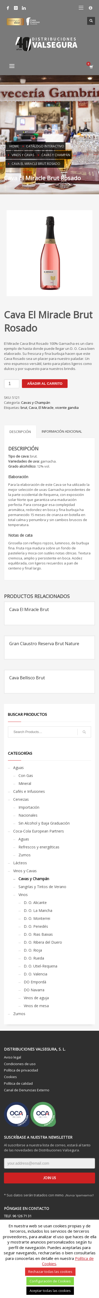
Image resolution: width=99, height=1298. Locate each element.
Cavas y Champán (35, 402)
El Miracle (46, 407)
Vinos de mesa (36, 1005)
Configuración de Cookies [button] (50, 1281)
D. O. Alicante (35, 902)
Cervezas (21, 799)
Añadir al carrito (44, 384)
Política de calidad (18, 1083)
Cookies (10, 1076)
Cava (33, 407)
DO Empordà (35, 981)
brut (24, 407)
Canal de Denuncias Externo (26, 1090)
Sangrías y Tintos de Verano (42, 886)
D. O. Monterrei (37, 918)
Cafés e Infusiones (29, 791)
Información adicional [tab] (62, 431)
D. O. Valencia (35, 973)
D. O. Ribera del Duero (43, 942)
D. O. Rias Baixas (38, 934)
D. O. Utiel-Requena (40, 966)
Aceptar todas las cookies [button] (50, 1290)
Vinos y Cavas (25, 870)
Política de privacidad (21, 1070)
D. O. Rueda (34, 958)
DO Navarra (34, 989)
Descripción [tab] (20, 431)
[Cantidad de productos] (11, 383)
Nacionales (27, 815)
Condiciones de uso (20, 1063)
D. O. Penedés (36, 926)
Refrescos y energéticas (38, 846)
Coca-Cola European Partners (38, 831)
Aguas (18, 767)
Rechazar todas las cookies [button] (50, 1271)
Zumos (24, 854)
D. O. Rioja (33, 950)
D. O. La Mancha (38, 910)
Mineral (24, 783)
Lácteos (20, 862)
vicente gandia (67, 407)
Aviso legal (12, 1057)
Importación (28, 807)
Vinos (23, 894)
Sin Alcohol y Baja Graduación (44, 823)
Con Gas (25, 775)
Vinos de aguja (36, 997)
